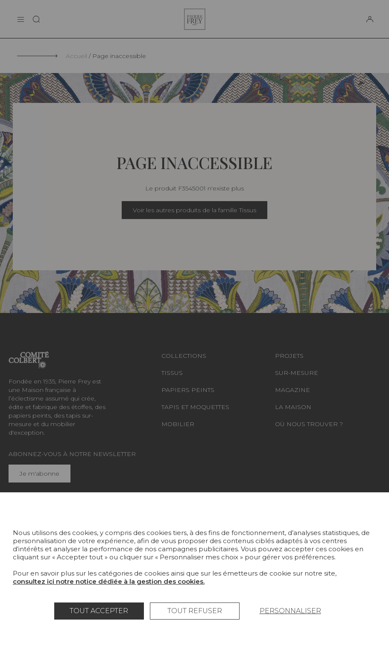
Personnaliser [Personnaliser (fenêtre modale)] (290, 611)
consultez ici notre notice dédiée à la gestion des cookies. (109, 581)
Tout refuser (194, 611)
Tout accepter (99, 611)
